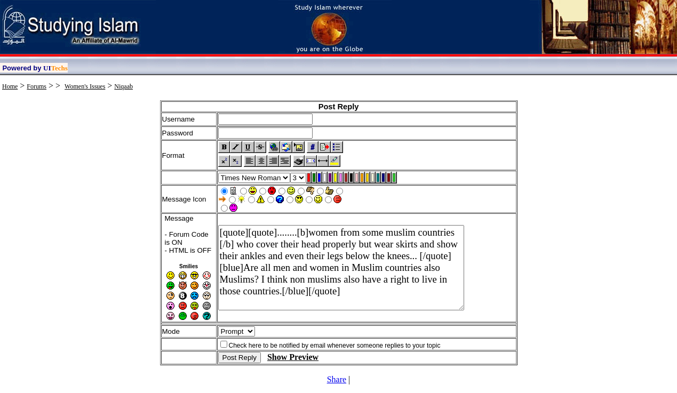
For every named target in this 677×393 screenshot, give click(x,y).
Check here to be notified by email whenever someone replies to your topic (335, 345)
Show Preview (292, 357)
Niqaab (123, 86)
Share (336, 379)
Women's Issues (85, 86)
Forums (36, 86)
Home (10, 86)
